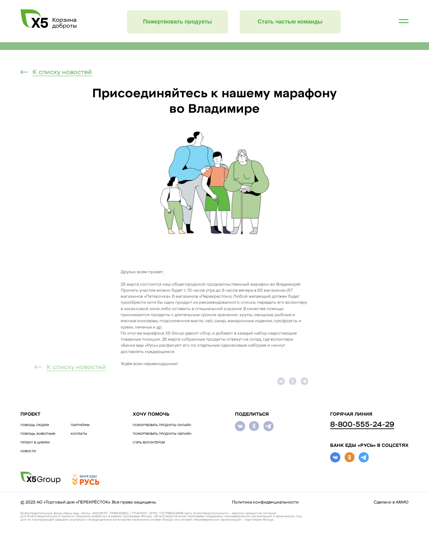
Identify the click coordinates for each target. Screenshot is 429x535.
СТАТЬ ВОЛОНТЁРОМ (149, 442)
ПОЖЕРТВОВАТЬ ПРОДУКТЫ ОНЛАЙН (162, 425)
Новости (28, 451)
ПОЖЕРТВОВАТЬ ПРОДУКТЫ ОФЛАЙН (162, 433)
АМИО (402, 502)
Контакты (79, 433)
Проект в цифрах (35, 442)
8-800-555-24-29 (362, 424)
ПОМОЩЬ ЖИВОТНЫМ (37, 433)
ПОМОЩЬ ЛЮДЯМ (34, 425)
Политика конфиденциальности (265, 502)
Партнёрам (80, 425)
